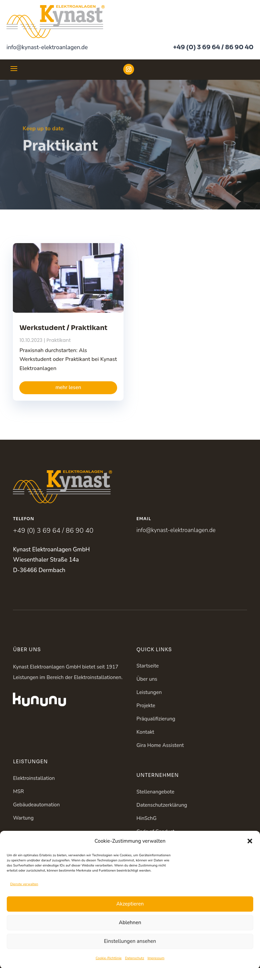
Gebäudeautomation (36, 804)
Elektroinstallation (34, 778)
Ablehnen (130, 932)
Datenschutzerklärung (161, 805)
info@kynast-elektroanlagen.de (47, 47)
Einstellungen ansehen (130, 950)
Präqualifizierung (155, 718)
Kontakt (145, 732)
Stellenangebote (155, 791)
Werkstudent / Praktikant (63, 328)
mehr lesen (68, 387)
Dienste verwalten (24, 893)
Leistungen (149, 692)
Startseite (147, 665)
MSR (18, 791)
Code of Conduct (155, 831)
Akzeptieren (130, 913)
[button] (249, 850)
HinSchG (146, 818)
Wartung (23, 818)
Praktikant (58, 340)
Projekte (145, 705)
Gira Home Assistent (160, 745)
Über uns (146, 679)
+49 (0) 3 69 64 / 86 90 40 (213, 47)
